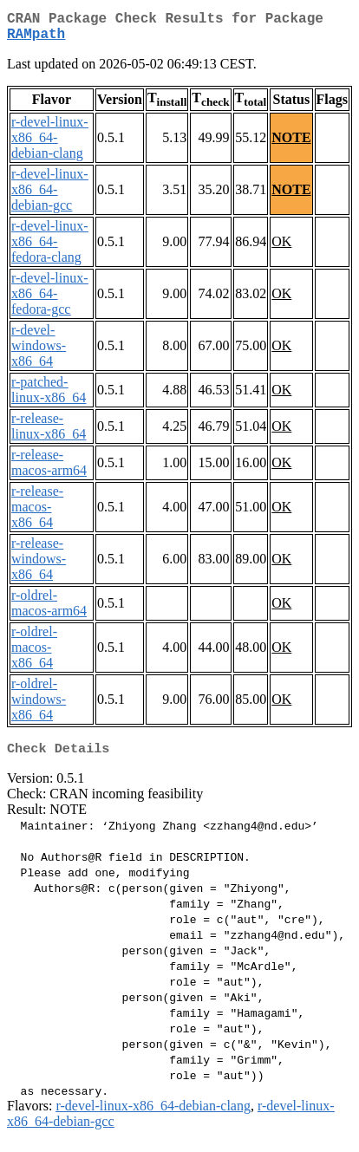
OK (281, 248)
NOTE (290, 144)
